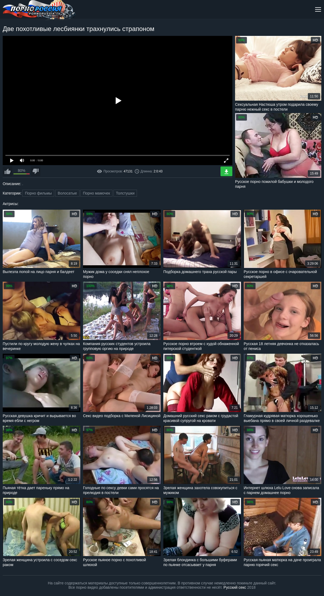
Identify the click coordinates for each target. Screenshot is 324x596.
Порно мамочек (96, 193)
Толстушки (125, 193)
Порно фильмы (38, 193)
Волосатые (67, 193)
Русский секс (234, 587)
